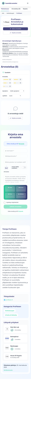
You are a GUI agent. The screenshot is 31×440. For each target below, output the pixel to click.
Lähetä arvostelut (15, 207)
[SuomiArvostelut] (9, 3)
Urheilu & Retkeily (11, 315)
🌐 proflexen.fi (8, 300)
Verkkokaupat (10, 13)
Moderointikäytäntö (7, 59)
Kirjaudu (21, 144)
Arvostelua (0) (16, 9)
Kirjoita (25, 9)
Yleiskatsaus (5, 9)
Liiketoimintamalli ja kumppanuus (10, 62)
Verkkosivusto (8, 370)
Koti (3, 13)
